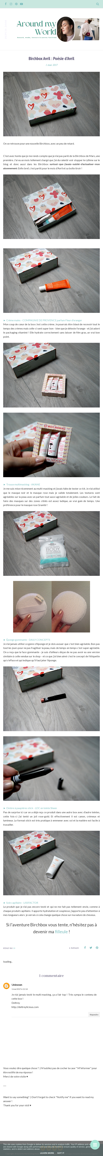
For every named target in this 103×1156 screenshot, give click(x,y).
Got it (60, 1153)
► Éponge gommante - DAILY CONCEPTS (26, 639)
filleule (62, 931)
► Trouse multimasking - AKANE (21, 484)
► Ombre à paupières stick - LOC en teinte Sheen (30, 808)
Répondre (94, 1014)
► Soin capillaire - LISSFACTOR (20, 902)
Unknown (17, 984)
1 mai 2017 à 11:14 (20, 989)
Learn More (47, 1153)
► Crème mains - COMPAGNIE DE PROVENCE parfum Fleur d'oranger (42, 320)
